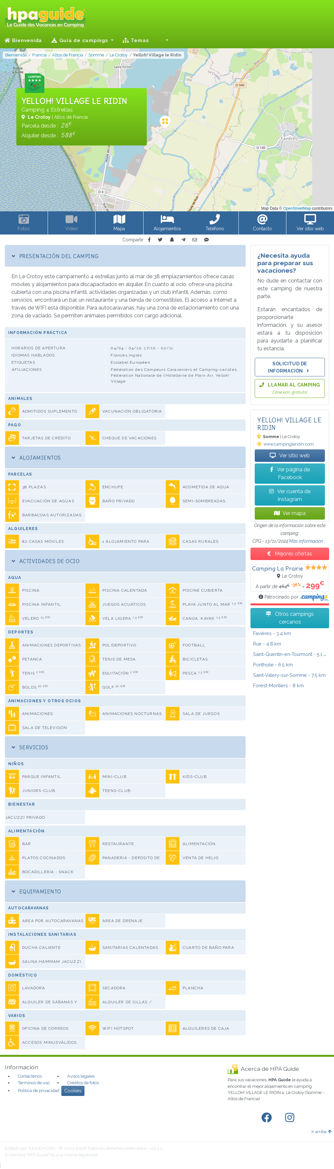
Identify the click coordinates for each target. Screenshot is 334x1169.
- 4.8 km (267, 643)
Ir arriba (321, 1131)
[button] (163, 40)
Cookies (73, 1090)
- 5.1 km (291, 654)
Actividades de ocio (46, 561)
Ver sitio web (290, 455)
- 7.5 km (289, 675)
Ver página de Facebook (290, 473)
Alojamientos (36, 457)
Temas (136, 40)
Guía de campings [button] (80, 40)
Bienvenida (23, 40)
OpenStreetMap (297, 208)
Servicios (30, 747)
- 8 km (278, 685)
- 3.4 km (272, 633)
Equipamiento (36, 891)
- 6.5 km (273, 664)
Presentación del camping (55, 256)
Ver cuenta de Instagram (290, 495)
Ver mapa (290, 513)
